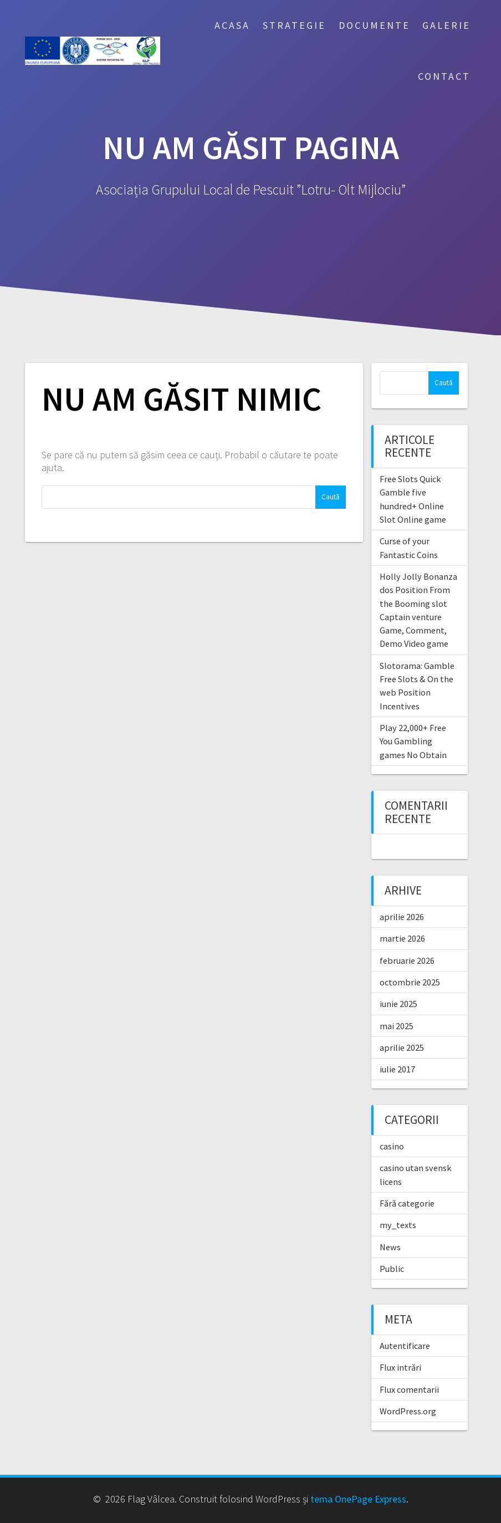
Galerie (446, 25)
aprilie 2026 (402, 916)
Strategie (294, 25)
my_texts (398, 1224)
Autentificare (405, 1345)
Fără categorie (407, 1203)
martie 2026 (402, 938)
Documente (374, 25)
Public (392, 1268)
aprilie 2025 (402, 1047)
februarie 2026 (407, 960)
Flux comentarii (409, 1389)
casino (392, 1146)
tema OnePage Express (358, 1499)
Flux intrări (400, 1367)
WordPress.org (408, 1411)
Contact (444, 76)
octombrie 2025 (410, 982)
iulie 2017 (397, 1069)
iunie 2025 (398, 1003)
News (390, 1247)
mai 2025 (396, 1025)
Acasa (232, 25)
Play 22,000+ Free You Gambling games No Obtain (413, 741)
